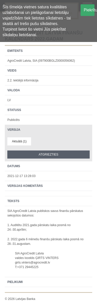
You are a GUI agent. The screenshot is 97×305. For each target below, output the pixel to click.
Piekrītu (89, 10)
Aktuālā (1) (19, 141)
